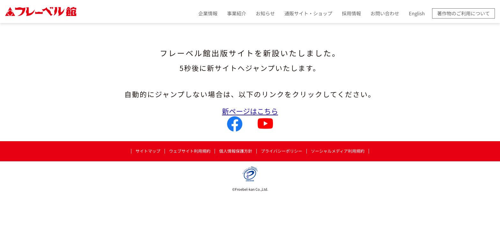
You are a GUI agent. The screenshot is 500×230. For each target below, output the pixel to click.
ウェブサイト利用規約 (189, 151)
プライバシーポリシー (281, 151)
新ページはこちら (250, 111)
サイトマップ (148, 151)
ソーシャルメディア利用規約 (337, 151)
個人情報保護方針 (235, 151)
